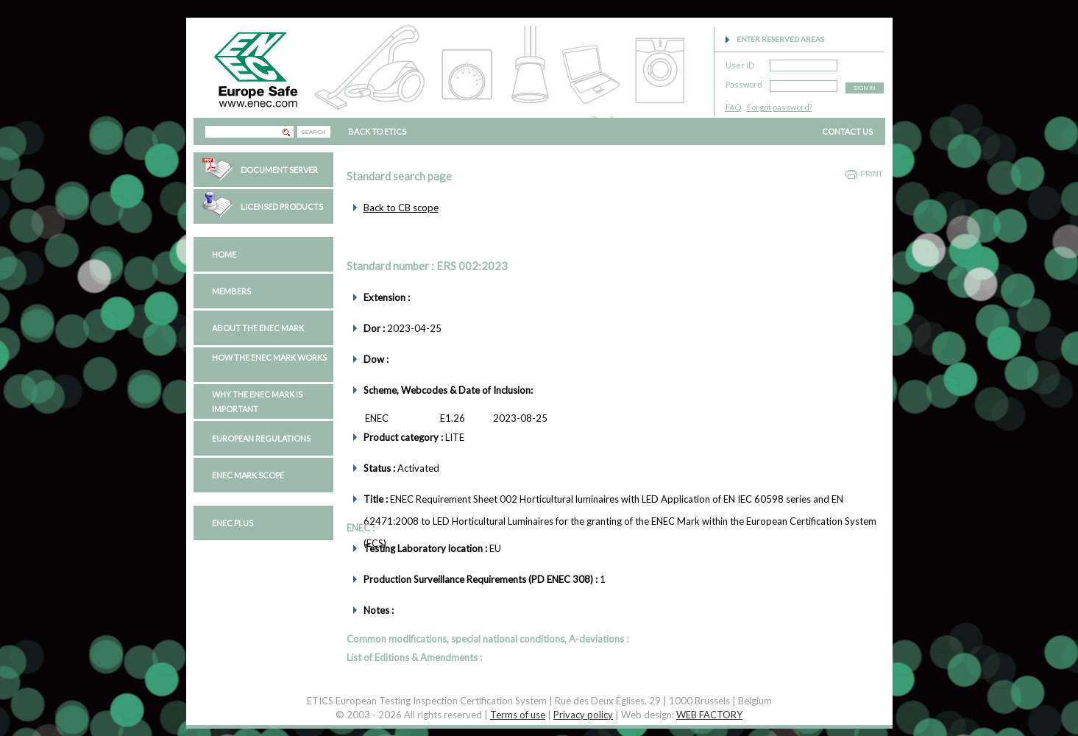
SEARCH (313, 132)
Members (231, 291)
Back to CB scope (401, 207)
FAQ (733, 107)
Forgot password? (779, 107)
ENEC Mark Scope (248, 475)
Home (224, 254)
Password (744, 82)
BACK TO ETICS (377, 131)
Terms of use (517, 715)
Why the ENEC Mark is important (257, 401)
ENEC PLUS (232, 523)
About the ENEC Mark (258, 328)
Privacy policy (583, 715)
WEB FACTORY (709, 715)
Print (872, 174)
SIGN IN (865, 88)
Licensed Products (282, 206)
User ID (740, 63)
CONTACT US (847, 131)
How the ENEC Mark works (269, 357)
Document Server (279, 169)
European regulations (261, 438)
